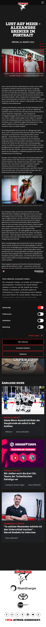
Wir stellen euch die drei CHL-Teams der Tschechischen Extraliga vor (20, 476)
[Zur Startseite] (23, 7)
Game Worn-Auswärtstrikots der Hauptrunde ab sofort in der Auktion (22, 423)
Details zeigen (34, 335)
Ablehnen (23, 354)
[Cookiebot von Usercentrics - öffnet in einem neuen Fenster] (34, 271)
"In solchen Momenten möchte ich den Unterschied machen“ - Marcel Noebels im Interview (23, 529)
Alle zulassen (23, 342)
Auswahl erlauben (23, 348)
